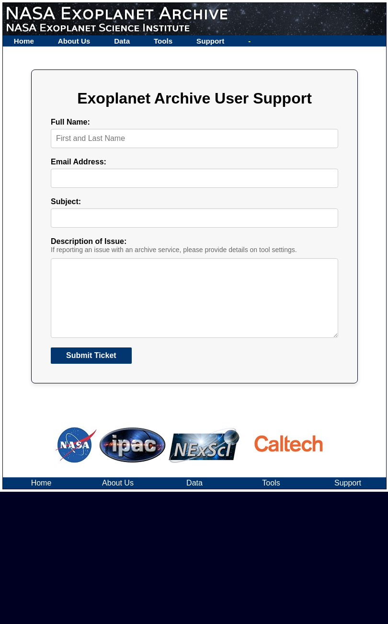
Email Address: (78, 162)
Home (24, 41)
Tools (163, 41)
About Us (74, 41)
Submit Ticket (91, 371)
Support (210, 41)
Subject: (66, 201)
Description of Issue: (88, 241)
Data (122, 41)
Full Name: (70, 122)
